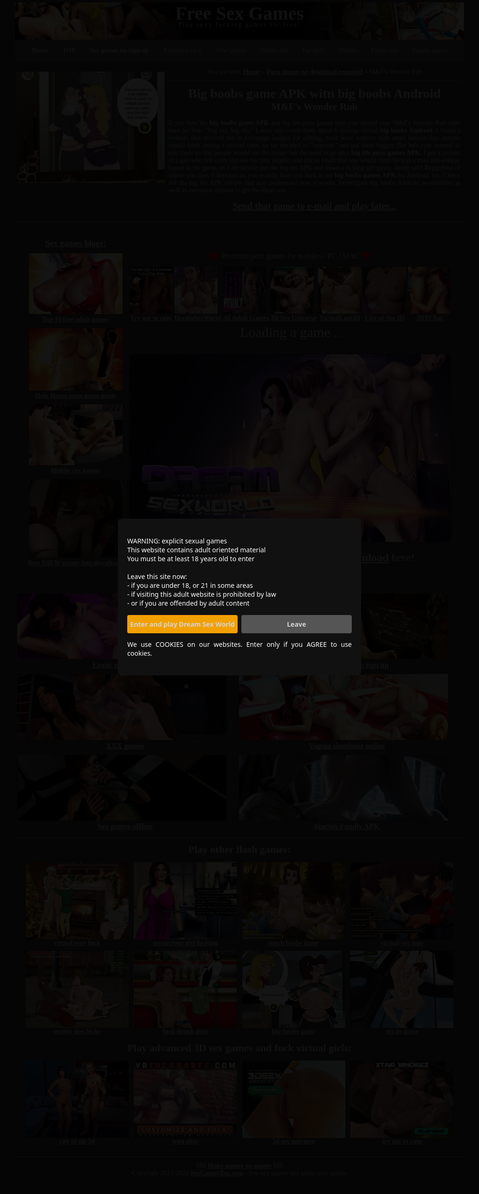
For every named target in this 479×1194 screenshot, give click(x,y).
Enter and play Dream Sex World (182, 624)
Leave (296, 624)
